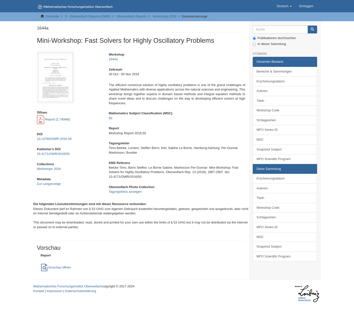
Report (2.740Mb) (53, 119)
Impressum (54, 291)
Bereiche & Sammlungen (274, 71)
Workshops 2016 (165, 16)
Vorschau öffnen (56, 267)
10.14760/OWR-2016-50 (54, 139)
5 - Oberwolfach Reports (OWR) (88, 16)
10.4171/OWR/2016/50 (53, 154)
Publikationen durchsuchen (274, 38)
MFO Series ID (267, 130)
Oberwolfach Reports (132, 16)
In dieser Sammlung (269, 44)
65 (110, 118)
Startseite (52, 16)
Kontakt (38, 291)
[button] (284, 6)
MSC (260, 139)
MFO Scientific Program (274, 159)
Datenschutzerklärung (80, 291)
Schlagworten (266, 120)
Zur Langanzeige (49, 184)
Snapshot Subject (269, 149)
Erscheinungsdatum (271, 81)
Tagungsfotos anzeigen (125, 191)
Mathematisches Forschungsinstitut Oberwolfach (67, 286)
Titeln (260, 101)
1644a (113, 59)
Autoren (262, 91)
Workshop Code (268, 110)
